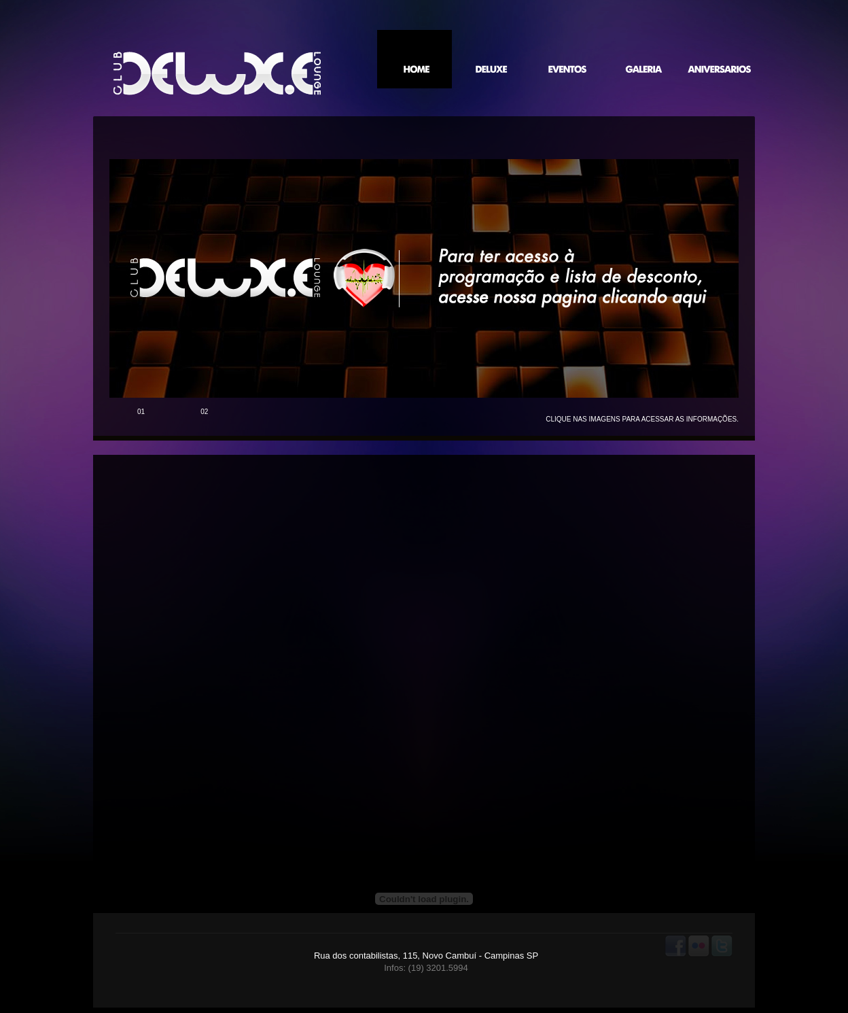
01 (141, 412)
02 (204, 412)
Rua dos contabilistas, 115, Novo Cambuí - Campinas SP (426, 955)
